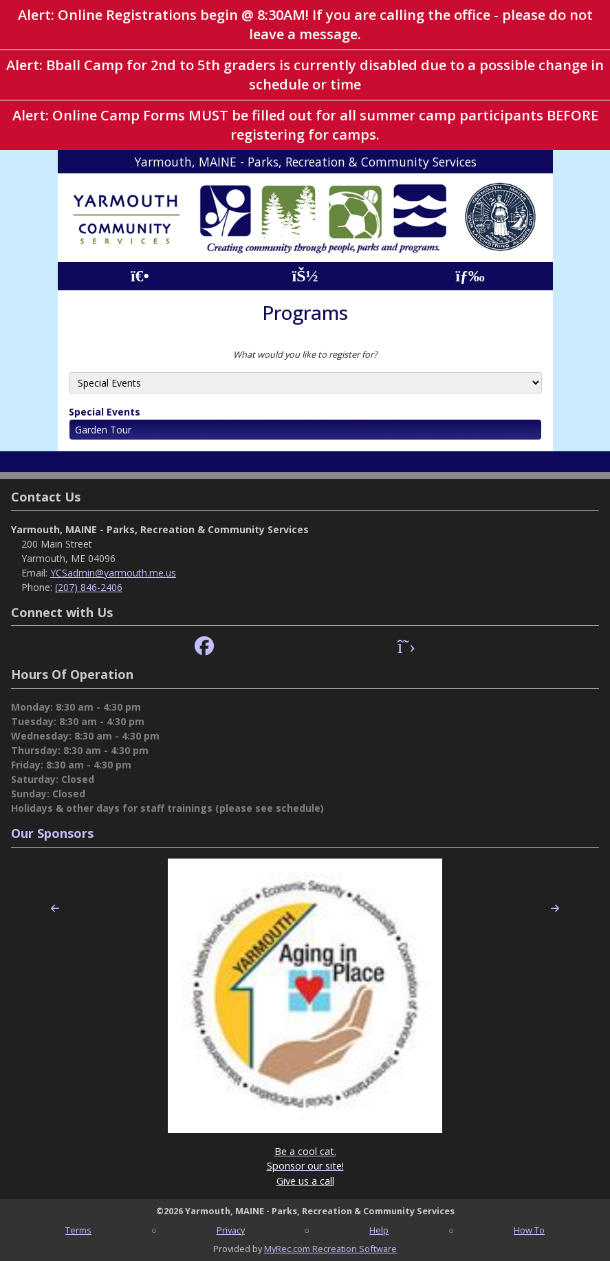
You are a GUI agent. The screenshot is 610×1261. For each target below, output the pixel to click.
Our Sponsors (52, 833)
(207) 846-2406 (88, 587)
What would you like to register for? (305, 354)
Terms (78, 1230)
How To (529, 1230)
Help (379, 1230)
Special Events (104, 411)
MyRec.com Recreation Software (330, 1248)
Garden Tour (103, 429)
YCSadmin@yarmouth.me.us (113, 572)
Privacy (231, 1230)
